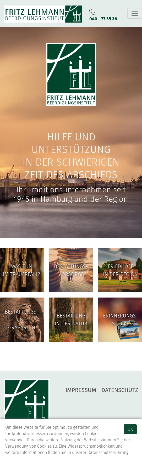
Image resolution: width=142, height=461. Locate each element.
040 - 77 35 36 (103, 19)
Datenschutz (119, 390)
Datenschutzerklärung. (108, 452)
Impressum (80, 390)
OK (130, 429)
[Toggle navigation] (134, 13)
